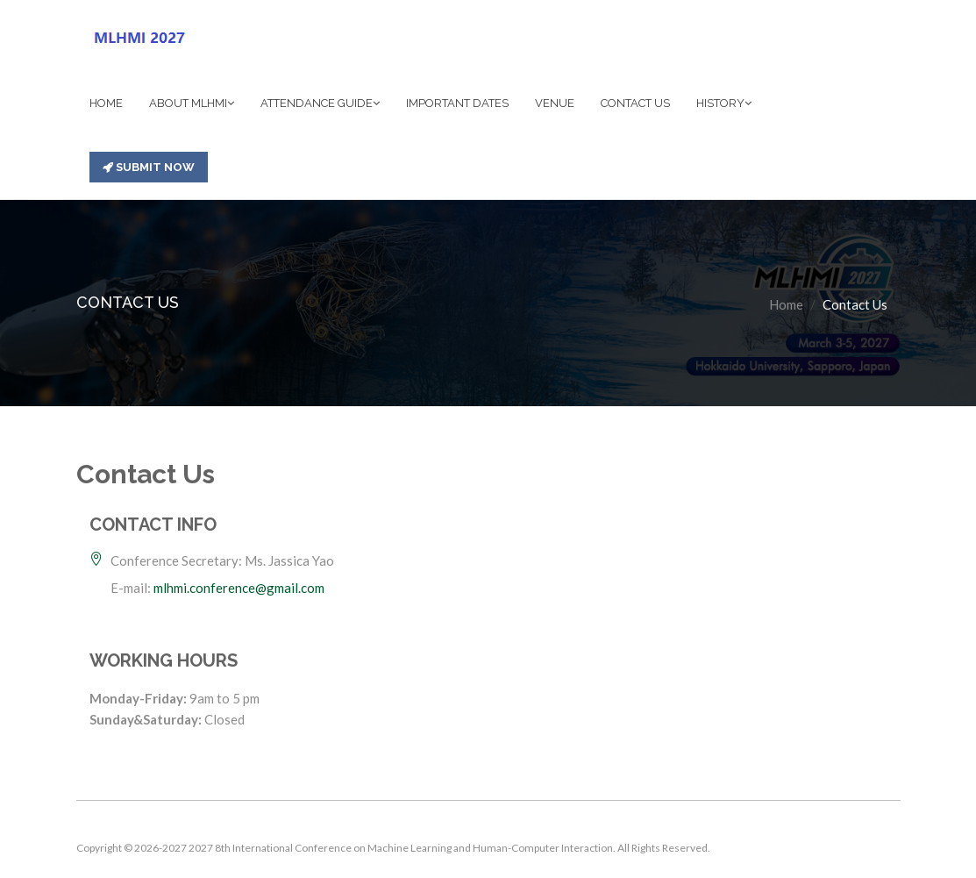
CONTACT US (635, 103)
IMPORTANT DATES (457, 103)
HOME (106, 103)
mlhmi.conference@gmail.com (238, 588)
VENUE (554, 103)
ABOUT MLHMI (191, 103)
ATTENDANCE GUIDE (320, 103)
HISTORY (724, 103)
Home (786, 304)
